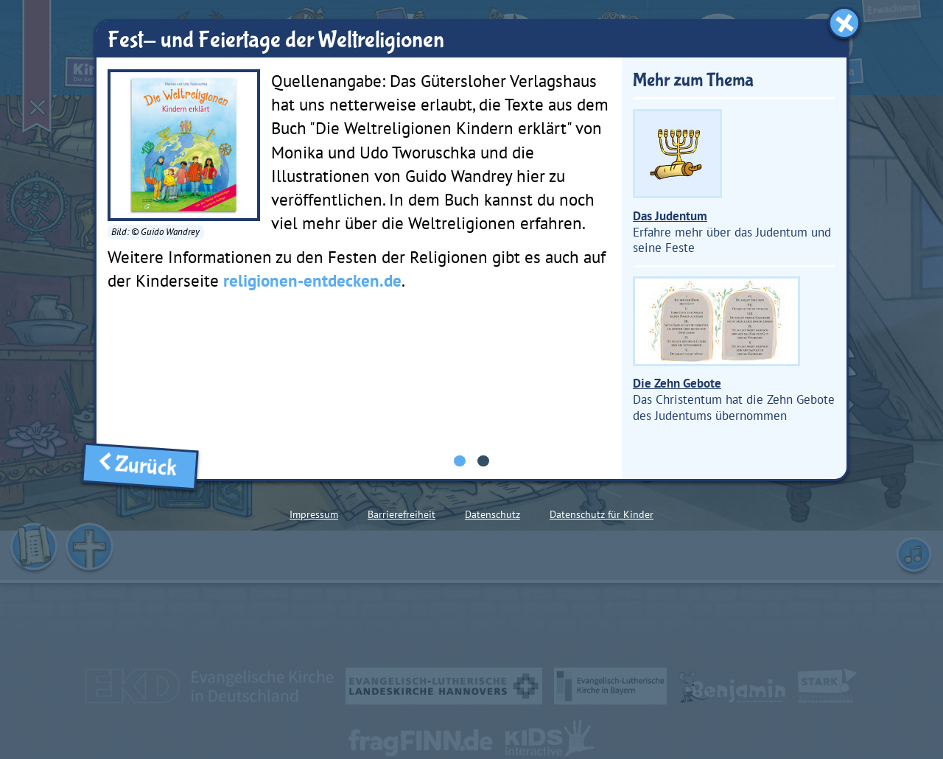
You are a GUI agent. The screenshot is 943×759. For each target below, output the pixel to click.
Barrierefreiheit (401, 514)
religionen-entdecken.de (312, 280)
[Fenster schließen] (844, 23)
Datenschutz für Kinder (601, 514)
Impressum (314, 514)
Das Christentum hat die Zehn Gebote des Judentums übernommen (734, 349)
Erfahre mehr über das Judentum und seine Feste (732, 182)
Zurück (140, 466)
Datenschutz (492, 514)
